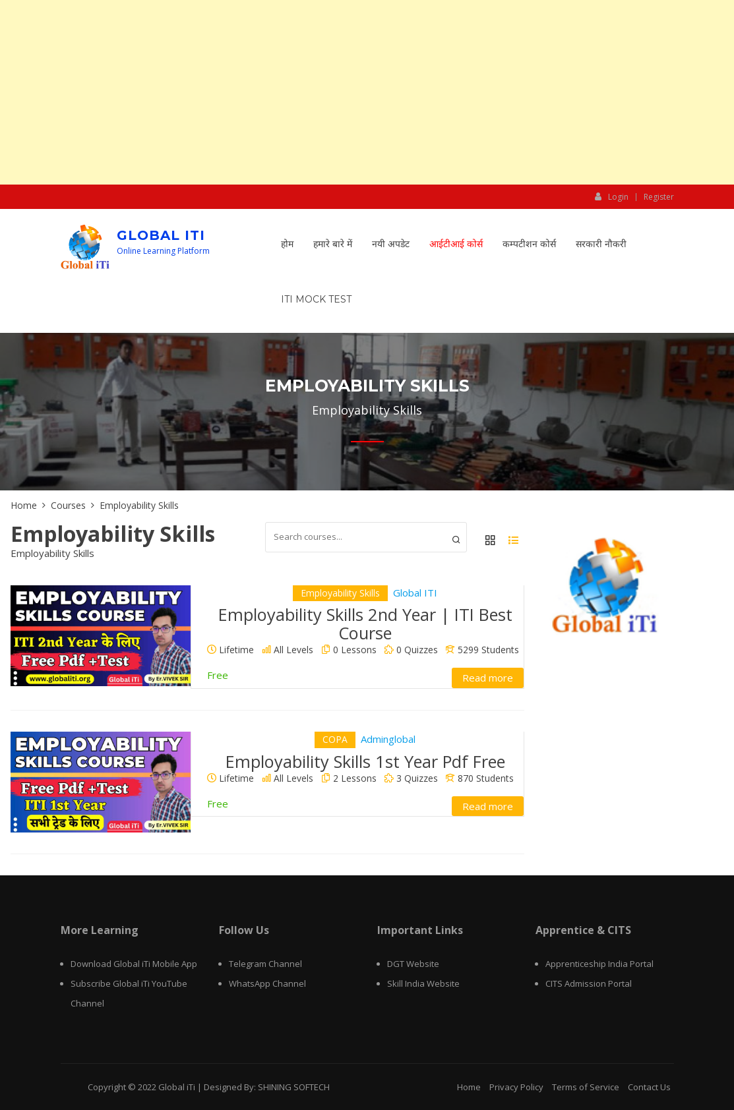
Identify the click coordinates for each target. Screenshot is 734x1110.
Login (611, 196)
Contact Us (649, 1087)
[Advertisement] (367, 92)
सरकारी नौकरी (601, 244)
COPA (335, 739)
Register (659, 197)
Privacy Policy (516, 1087)
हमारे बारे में (332, 244)
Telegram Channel (265, 964)
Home (469, 1087)
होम (287, 244)
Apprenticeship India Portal (599, 964)
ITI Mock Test (316, 299)
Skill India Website (423, 983)
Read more (487, 677)
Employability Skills (340, 593)
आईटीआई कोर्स (456, 244)
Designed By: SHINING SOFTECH (267, 1087)
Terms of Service (585, 1087)
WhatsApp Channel (267, 983)
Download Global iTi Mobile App (134, 964)
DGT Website (413, 964)
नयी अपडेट (391, 244)
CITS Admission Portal (588, 983)
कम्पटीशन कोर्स (529, 244)
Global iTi (161, 235)
